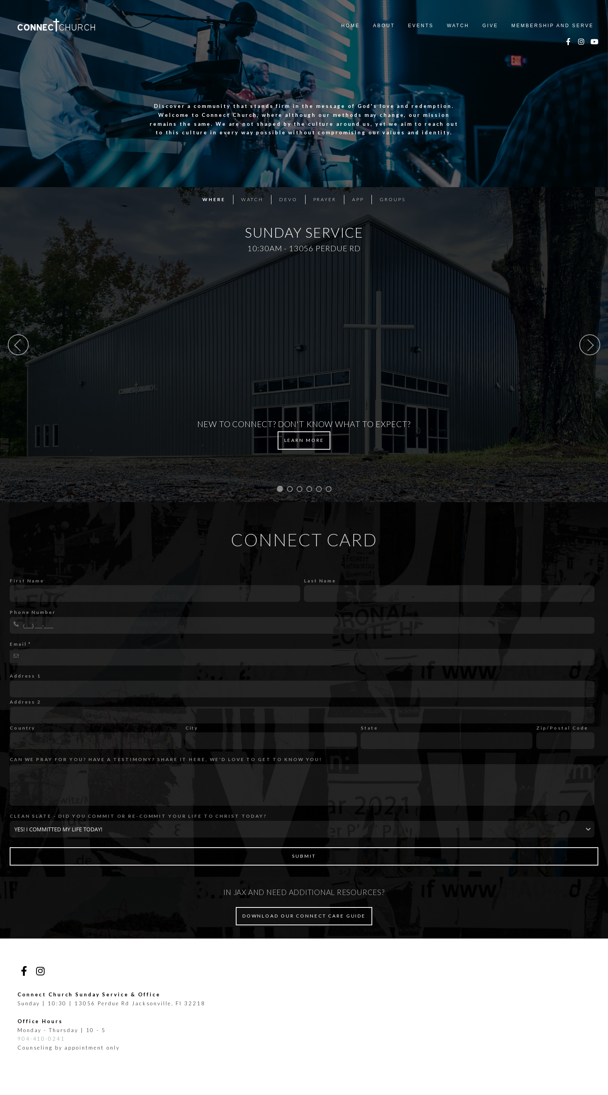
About (384, 25)
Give (490, 25)
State (369, 728)
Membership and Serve (552, 25)
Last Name (320, 581)
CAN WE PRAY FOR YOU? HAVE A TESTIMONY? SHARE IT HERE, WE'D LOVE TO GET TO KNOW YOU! (166, 759)
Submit (304, 856)
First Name (27, 581)
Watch (458, 25)
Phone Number (33, 612)
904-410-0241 (41, 1039)
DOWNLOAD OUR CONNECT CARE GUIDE (304, 916)
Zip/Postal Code (562, 728)
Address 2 (25, 702)
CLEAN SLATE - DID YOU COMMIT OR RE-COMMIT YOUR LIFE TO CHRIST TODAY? (138, 816)
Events (421, 25)
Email (18, 644)
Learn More (304, 440)
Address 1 (25, 676)
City (192, 728)
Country (22, 728)
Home (350, 25)
